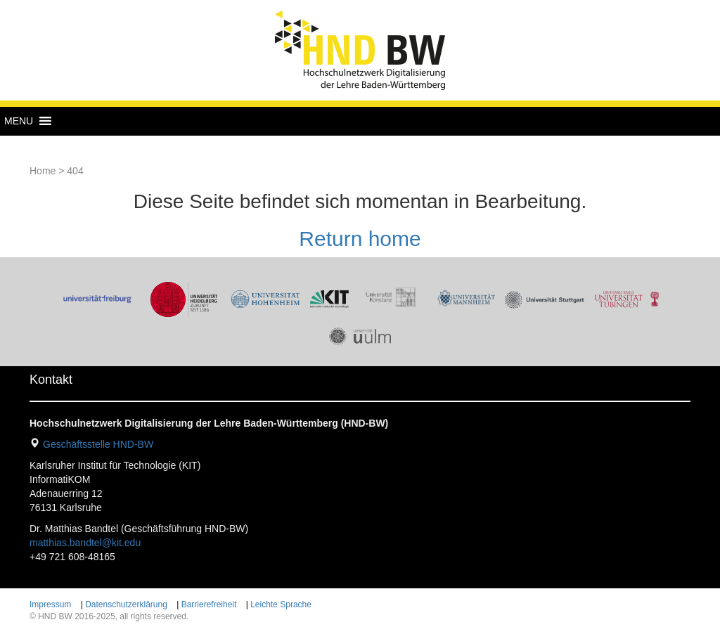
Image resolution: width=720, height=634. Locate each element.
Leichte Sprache (280, 604)
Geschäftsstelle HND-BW (98, 444)
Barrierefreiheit (209, 604)
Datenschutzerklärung (126, 604)
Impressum (50, 604)
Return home (359, 238)
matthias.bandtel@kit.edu (85, 542)
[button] (18, 121)
